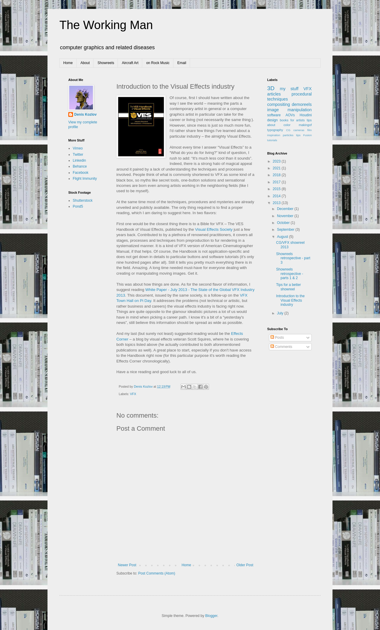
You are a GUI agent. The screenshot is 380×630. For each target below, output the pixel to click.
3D (271, 88)
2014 (277, 196)
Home (68, 63)
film (309, 130)
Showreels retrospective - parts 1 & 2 (289, 273)
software (274, 115)
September (286, 230)
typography (275, 130)
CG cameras (295, 130)
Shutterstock (83, 200)
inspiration (273, 135)
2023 (277, 161)
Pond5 (78, 206)
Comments (281, 347)
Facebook (80, 173)
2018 (277, 175)
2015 (277, 189)
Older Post (244, 565)
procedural (302, 94)
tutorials (272, 140)
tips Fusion (304, 135)
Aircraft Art (130, 63)
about (271, 125)
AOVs (290, 115)
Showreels (105, 63)
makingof (305, 125)
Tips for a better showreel (288, 287)
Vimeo (78, 148)
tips (309, 120)
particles (288, 135)
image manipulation (289, 109)
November (285, 216)
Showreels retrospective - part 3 (293, 258)
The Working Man (106, 24)
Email (181, 63)
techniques (277, 99)
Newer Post (127, 565)
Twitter (78, 154)
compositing (278, 104)
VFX (133, 394)
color (287, 125)
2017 (277, 182)
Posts (277, 337)
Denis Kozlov (85, 114)
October (284, 223)
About (85, 63)
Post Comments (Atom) (156, 573)
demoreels (302, 104)
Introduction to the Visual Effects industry (290, 300)
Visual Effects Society (213, 229)
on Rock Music (158, 63)
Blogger (211, 616)
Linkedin (79, 160)
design (272, 120)
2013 (277, 203)
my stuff (289, 88)
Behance (80, 166)
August (283, 237)
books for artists (292, 120)
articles (274, 94)
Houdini (306, 115)
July (280, 313)
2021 (277, 168)
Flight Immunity (85, 178)
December (285, 209)
